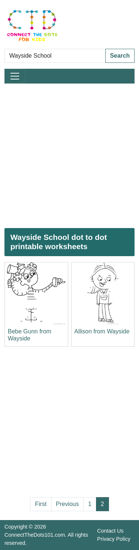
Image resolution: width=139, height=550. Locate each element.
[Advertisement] (69, 155)
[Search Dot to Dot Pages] (55, 56)
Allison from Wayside (102, 331)
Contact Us (110, 531)
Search (120, 55)
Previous (67, 504)
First (40, 504)
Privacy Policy (113, 539)
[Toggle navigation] (14, 76)
